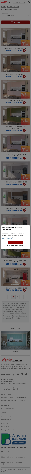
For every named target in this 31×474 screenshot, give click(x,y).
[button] (15, 246)
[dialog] (15, 237)
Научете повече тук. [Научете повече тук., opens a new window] (7, 238)
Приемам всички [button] (15, 242)
